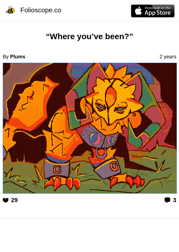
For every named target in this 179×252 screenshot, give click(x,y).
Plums (17, 56)
